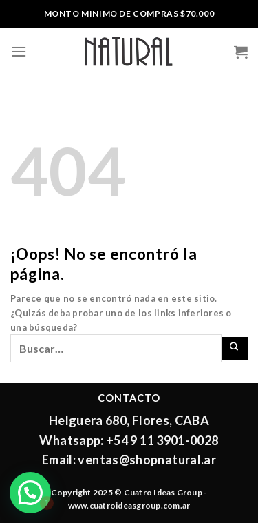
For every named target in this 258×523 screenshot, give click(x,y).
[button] (30, 492)
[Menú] (18, 51)
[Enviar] (235, 348)
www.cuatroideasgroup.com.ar (129, 505)
